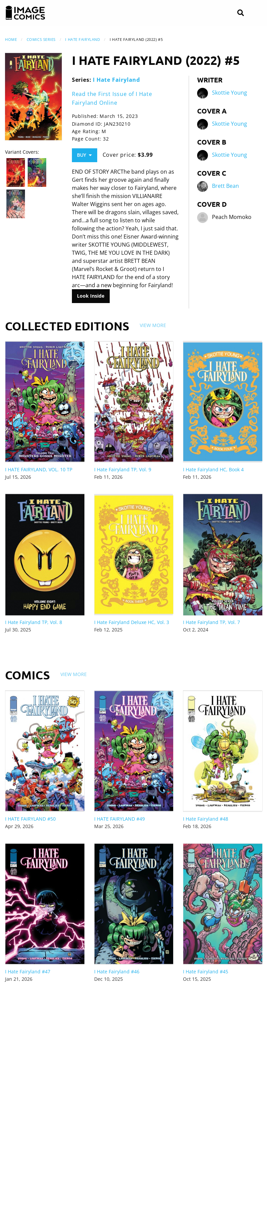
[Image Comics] (25, 13)
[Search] (240, 13)
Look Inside (90, 296)
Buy (84, 155)
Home (11, 39)
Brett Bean (225, 186)
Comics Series (41, 39)
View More (153, 325)
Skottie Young (229, 93)
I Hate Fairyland (82, 39)
